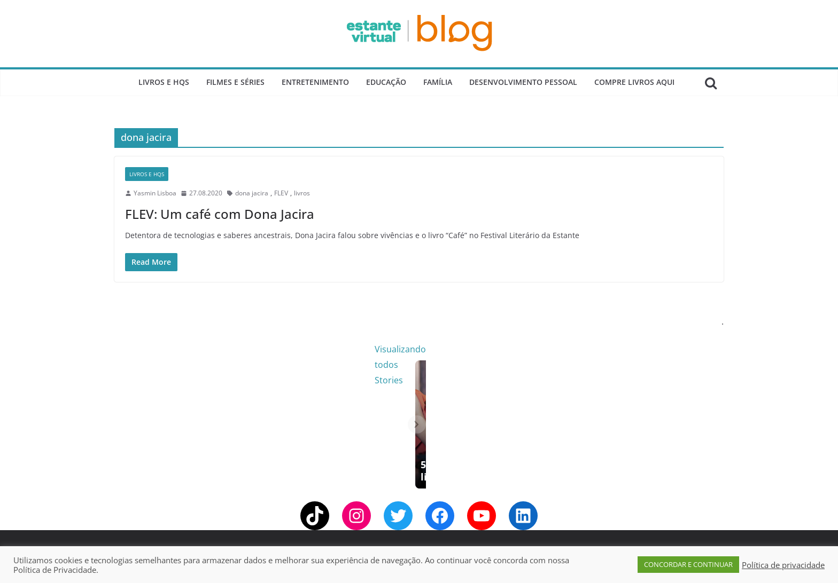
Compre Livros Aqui (634, 82)
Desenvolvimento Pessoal (523, 82)
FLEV (281, 193)
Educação (386, 82)
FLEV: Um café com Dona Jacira (219, 214)
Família (437, 82)
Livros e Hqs (163, 82)
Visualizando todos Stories (592, 349)
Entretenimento (315, 82)
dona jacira (251, 193)
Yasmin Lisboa (155, 193)
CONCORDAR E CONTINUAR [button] (688, 564)
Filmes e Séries (235, 82)
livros (302, 193)
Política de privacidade (783, 565)
